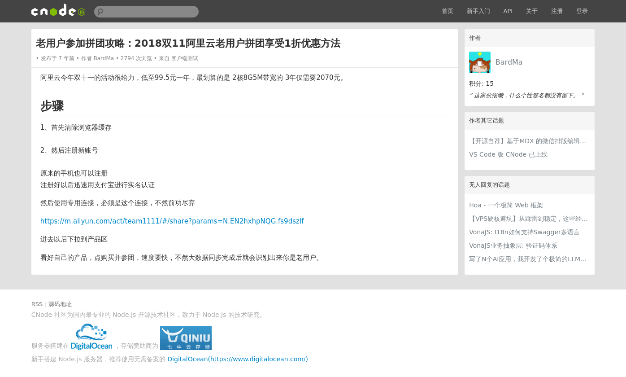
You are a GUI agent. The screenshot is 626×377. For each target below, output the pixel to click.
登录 (582, 11)
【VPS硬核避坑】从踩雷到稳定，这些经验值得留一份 (529, 218)
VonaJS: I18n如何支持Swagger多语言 (524, 232)
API (508, 11)
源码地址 (60, 304)
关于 (532, 11)
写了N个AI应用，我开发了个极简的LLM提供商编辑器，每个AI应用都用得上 (529, 259)
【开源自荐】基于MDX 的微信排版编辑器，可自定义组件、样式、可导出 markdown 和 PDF (529, 141)
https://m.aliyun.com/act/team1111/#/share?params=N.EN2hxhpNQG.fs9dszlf (172, 221)
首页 (447, 11)
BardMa (509, 62)
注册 (557, 11)
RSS (37, 304)
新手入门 (478, 11)
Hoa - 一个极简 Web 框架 (506, 205)
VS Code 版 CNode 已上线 (508, 154)
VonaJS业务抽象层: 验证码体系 (513, 245)
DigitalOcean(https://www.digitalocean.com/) (237, 359)
